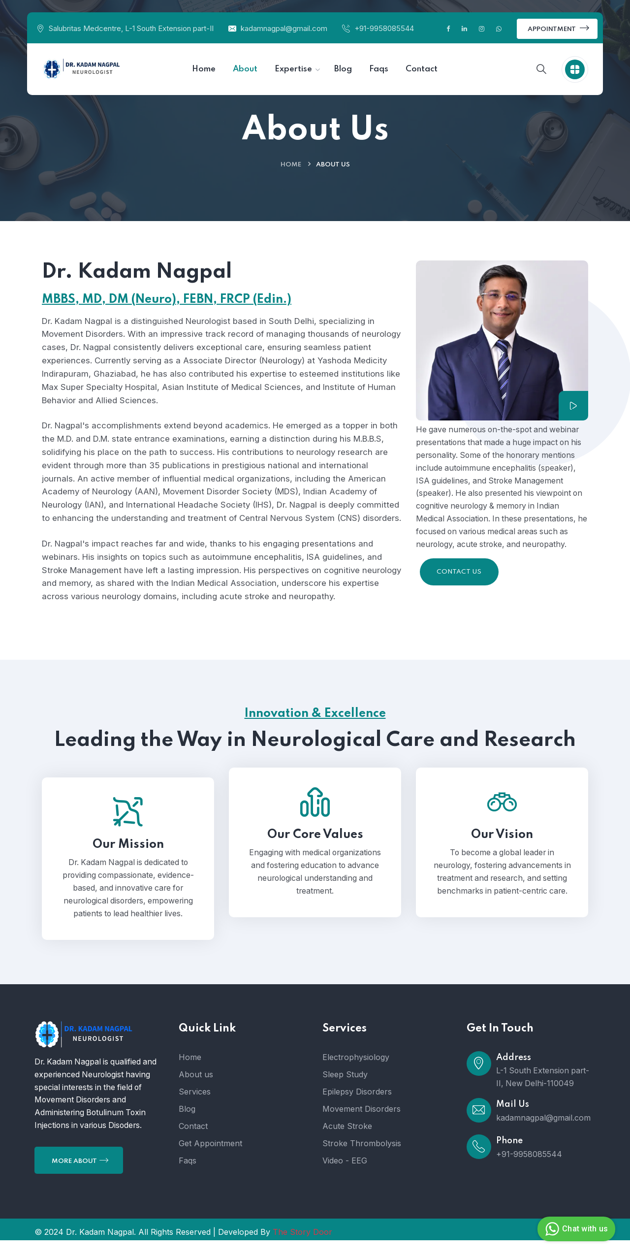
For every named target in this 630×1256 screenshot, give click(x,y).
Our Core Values (315, 850)
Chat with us (575, 1229)
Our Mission (128, 860)
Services (195, 1107)
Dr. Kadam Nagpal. (101, 1248)
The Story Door (302, 1248)
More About (80, 1176)
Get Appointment (210, 1159)
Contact (193, 1142)
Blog (187, 1124)
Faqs (187, 1176)
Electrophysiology (355, 1073)
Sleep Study (345, 1090)
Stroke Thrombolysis (361, 1159)
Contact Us (459, 572)
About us (196, 1090)
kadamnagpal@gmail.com (284, 28)
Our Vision (502, 850)
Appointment (558, 27)
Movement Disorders (361, 1124)
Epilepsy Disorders (357, 1107)
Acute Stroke (347, 1142)
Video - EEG (344, 1176)
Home (291, 164)
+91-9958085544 (384, 28)
